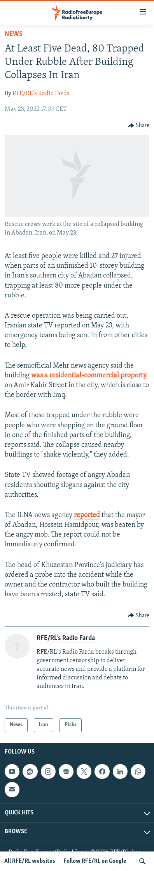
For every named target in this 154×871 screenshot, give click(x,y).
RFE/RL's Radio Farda (41, 94)
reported (87, 515)
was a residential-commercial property (89, 375)
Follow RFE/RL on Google (95, 861)
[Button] (139, 125)
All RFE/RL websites (29, 861)
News (14, 34)
